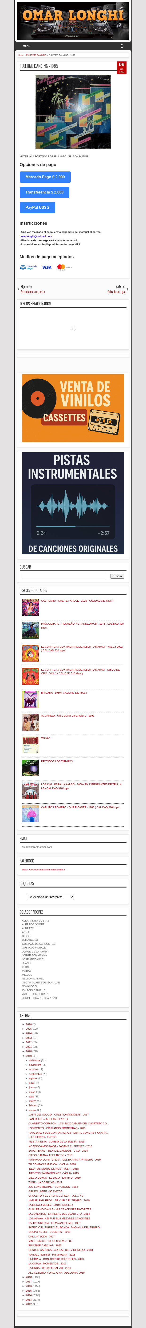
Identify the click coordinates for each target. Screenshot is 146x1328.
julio (31, 1082)
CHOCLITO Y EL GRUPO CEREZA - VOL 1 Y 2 (55, 1195)
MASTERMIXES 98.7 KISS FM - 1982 (50, 1241)
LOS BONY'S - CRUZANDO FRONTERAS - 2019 (57, 1128)
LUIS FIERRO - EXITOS (42, 1137)
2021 (29, 1046)
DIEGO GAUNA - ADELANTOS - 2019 (50, 1155)
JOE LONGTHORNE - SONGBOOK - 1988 (53, 1186)
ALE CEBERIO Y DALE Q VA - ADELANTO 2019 (56, 1272)
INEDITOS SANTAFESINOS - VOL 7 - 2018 (53, 1168)
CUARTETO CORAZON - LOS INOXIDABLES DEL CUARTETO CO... (68, 1123)
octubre (33, 1069)
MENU (26, 46)
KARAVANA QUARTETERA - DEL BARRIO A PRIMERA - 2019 (64, 1159)
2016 (29, 1286)
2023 (29, 1037)
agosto (33, 1078)
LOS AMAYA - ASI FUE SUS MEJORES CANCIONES (59, 1218)
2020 (29, 1051)
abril (31, 1096)
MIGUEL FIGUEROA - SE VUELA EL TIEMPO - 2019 (59, 1200)
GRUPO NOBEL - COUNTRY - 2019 (49, 1231)
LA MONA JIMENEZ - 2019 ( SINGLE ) (50, 1204)
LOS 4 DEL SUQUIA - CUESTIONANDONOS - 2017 (58, 1114)
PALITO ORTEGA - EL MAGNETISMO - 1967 (54, 1223)
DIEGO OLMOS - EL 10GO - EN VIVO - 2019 (54, 1177)
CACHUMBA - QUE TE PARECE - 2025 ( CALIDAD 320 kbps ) (77, 600)
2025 (29, 1028)
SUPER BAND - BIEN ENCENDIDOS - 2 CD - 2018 (58, 1150)
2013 (29, 1299)
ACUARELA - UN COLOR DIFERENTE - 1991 (67, 715)
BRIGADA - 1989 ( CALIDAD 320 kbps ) (64, 692)
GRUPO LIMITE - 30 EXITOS (45, 1191)
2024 (29, 1033)
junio (32, 1087)
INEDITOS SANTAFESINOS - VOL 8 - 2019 (53, 1173)
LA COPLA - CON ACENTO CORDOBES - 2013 (56, 1259)
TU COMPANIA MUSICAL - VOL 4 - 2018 (52, 1164)
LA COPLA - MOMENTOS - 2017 (47, 1263)
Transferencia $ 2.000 (45, 192)
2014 (29, 1295)
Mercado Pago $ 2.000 (45, 177)
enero (32, 1110)
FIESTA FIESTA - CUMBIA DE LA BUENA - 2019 (56, 1141)
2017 (29, 1281)
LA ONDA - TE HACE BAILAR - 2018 (49, 1268)
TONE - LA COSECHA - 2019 (45, 1182)
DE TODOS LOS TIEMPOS (57, 761)
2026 (29, 1024)
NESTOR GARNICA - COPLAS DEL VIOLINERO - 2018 (60, 1249)
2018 (29, 1277)
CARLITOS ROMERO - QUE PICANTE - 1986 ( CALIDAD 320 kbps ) (81, 807)
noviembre (35, 1064)
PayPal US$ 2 (37, 207)
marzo (32, 1101)
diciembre (34, 1060)
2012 (29, 1304)
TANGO (45, 738)
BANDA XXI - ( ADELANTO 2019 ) (48, 1119)
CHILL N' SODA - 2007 (41, 1236)
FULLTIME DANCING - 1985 (39, 66)
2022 (29, 1042)
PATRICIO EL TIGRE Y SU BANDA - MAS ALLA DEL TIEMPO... (65, 1227)
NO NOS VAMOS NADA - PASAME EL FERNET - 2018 (60, 1146)
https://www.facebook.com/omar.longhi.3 (43, 869)
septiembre (35, 1074)
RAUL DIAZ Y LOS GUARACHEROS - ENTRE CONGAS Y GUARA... (68, 1132)
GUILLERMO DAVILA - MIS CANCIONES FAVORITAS (59, 1209)
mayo (32, 1092)
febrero (33, 1105)
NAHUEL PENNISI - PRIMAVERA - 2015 (51, 1254)
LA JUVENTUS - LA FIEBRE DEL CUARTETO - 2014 (59, 1213)
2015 (29, 1290)
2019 (29, 1056)
